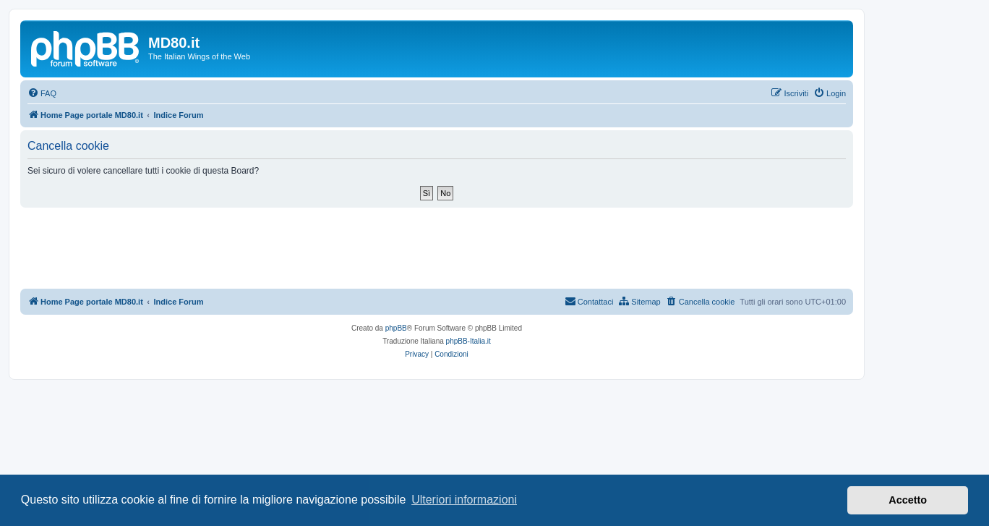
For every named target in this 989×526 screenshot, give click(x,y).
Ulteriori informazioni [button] (464, 499)
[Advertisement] (437, 247)
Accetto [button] (908, 500)
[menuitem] (41, 93)
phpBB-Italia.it (468, 341)
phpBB (396, 328)
